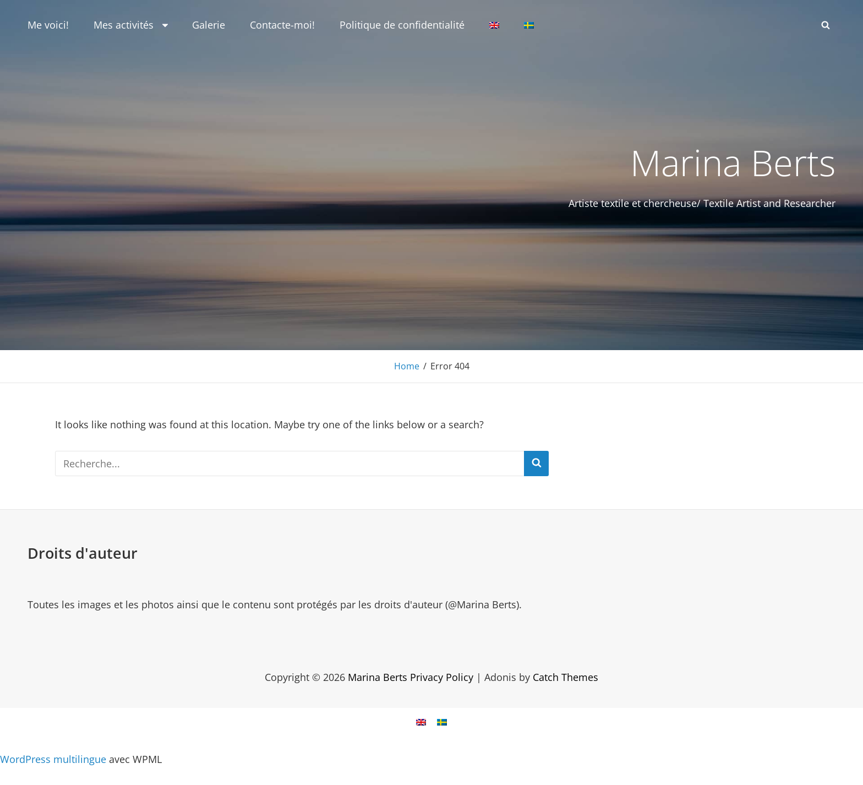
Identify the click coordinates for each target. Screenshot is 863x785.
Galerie (208, 24)
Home (406, 366)
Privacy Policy (441, 676)
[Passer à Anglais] (494, 25)
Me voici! (48, 24)
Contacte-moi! (282, 24)
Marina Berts (730, 162)
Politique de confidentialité (402, 24)
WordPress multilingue (53, 758)
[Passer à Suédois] (529, 25)
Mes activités (132, 24)
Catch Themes (565, 676)
